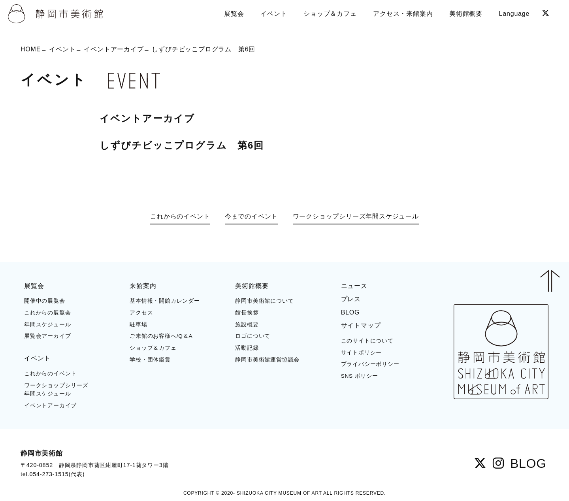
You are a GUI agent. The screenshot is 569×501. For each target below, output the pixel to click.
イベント (62, 49)
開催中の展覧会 (44, 301)
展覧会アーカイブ (47, 336)
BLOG (350, 312)
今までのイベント (251, 216)
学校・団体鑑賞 (150, 360)
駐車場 (138, 325)
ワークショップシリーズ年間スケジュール (356, 216)
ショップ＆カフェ (153, 348)
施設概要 (246, 325)
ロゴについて (252, 336)
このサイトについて (367, 341)
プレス (351, 299)
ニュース (354, 286)
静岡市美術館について (264, 301)
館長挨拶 (246, 313)
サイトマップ (361, 325)
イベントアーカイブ (113, 49)
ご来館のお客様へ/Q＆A (161, 336)
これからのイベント (180, 216)
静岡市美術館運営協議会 (267, 360)
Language (514, 13)
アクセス (141, 313)
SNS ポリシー (359, 376)
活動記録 (246, 348)
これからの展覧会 (47, 313)
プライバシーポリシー (370, 364)
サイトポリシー (361, 353)
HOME (31, 49)
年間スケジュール (47, 325)
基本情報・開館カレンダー (165, 301)
